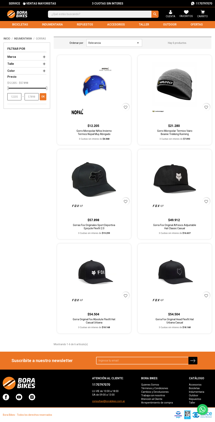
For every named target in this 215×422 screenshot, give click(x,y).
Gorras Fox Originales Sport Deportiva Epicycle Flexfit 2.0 (94, 227)
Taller (144, 24)
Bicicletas (20, 24)
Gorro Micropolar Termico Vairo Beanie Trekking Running (174, 132)
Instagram (32, 397)
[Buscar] (103, 14)
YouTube (19, 397)
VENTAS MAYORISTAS (41, 3)
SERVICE (14, 3)
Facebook (6, 397)
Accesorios (116, 24)
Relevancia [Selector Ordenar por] (114, 43)
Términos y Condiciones (154, 388)
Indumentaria (52, 24)
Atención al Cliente (151, 399)
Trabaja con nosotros (153, 395)
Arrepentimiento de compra (157, 402)
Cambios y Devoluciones (155, 391)
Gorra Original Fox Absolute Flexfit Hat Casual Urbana (94, 321)
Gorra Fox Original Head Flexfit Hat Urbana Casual (175, 321)
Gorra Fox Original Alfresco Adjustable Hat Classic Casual (174, 227)
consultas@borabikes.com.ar (108, 401)
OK (43, 96)
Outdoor (170, 24)
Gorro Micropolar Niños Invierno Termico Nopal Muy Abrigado (94, 132)
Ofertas (197, 24)
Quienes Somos (150, 384)
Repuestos (85, 24)
